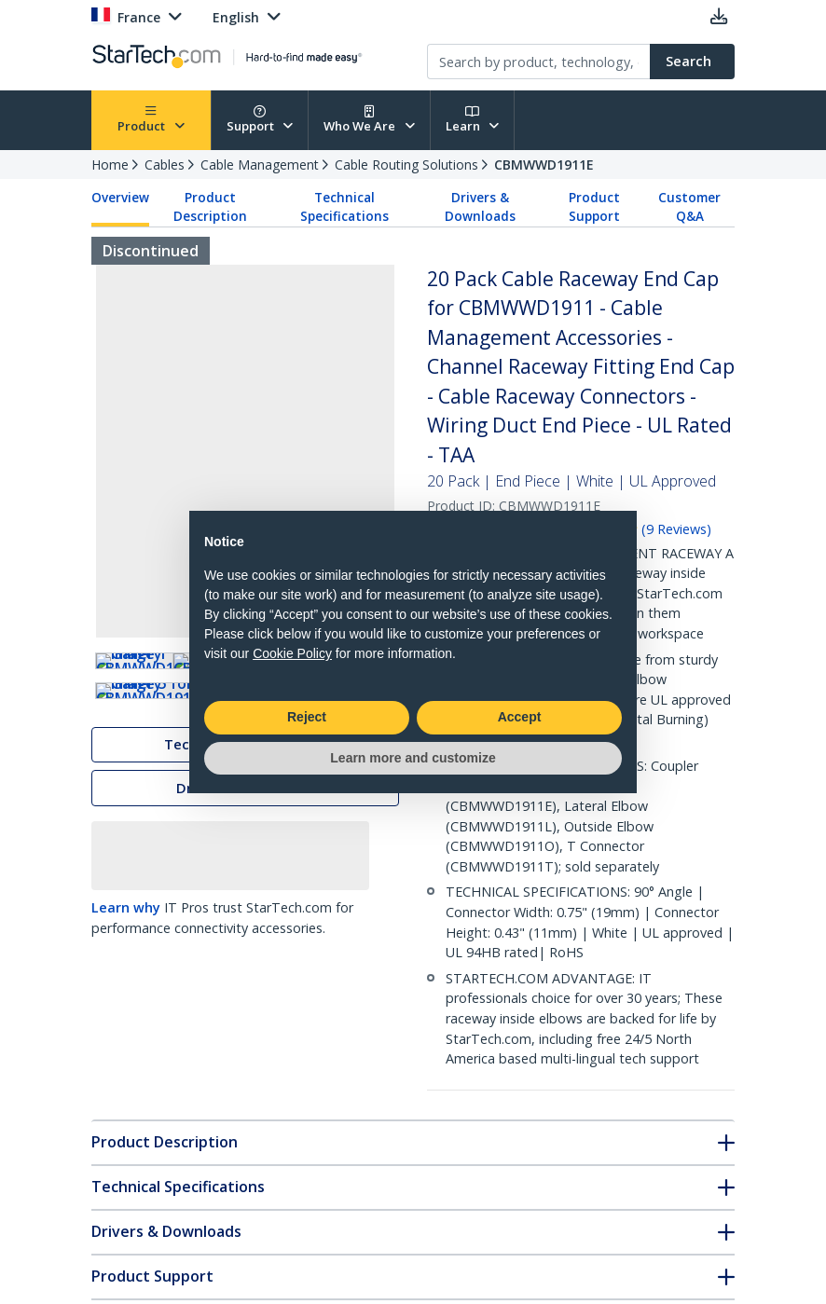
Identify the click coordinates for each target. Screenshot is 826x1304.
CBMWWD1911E (544, 164)
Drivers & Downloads (480, 207)
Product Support (594, 207)
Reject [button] (306, 716)
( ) (676, 529)
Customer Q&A (689, 207)
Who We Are (369, 119)
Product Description (210, 207)
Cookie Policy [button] (292, 653)
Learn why (125, 1005)
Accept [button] (520, 716)
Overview (120, 197)
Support (260, 119)
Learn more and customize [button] (412, 757)
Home (110, 164)
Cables (165, 164)
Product (151, 119)
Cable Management (259, 164)
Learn (473, 119)
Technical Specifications (344, 207)
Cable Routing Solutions (406, 164)
